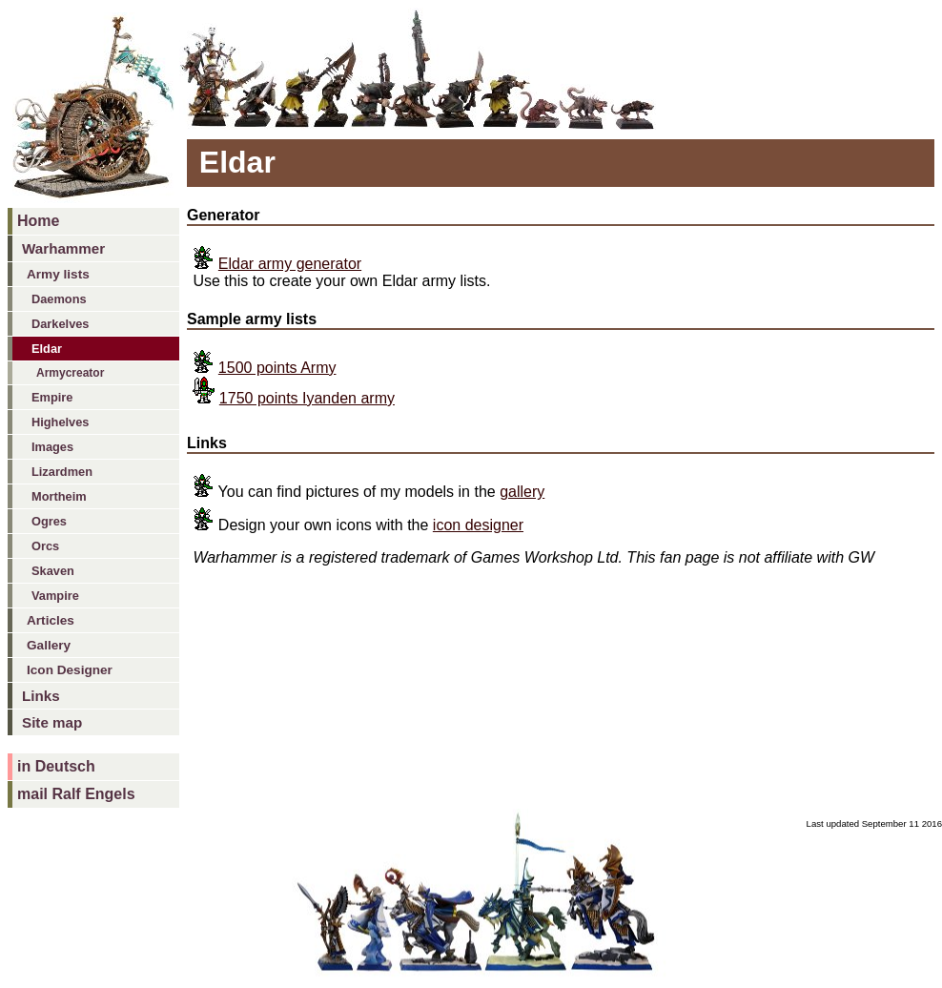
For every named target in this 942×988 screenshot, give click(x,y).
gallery (522, 492)
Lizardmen (61, 471)
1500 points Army (277, 368)
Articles (50, 620)
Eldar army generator (289, 264)
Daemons (59, 299)
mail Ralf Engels (76, 794)
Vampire (55, 595)
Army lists (58, 274)
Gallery (49, 645)
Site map (52, 722)
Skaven (52, 571)
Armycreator (70, 373)
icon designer (478, 525)
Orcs (45, 546)
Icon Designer (70, 670)
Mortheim (59, 496)
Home (38, 221)
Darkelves (60, 324)
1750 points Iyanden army (307, 398)
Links (41, 696)
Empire (51, 397)
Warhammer (63, 248)
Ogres (49, 521)
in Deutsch (56, 766)
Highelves (60, 422)
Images (52, 447)
